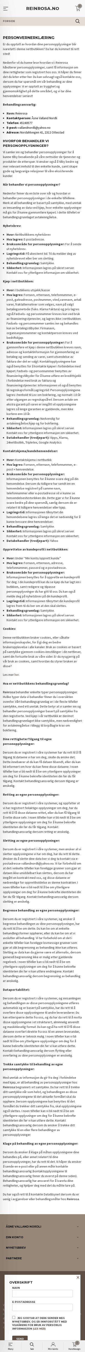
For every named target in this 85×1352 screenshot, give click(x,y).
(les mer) (39, 1328)
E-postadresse (42, 1306)
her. (17, 675)
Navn (42, 1292)
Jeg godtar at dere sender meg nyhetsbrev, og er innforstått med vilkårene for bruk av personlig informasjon (39, 1323)
